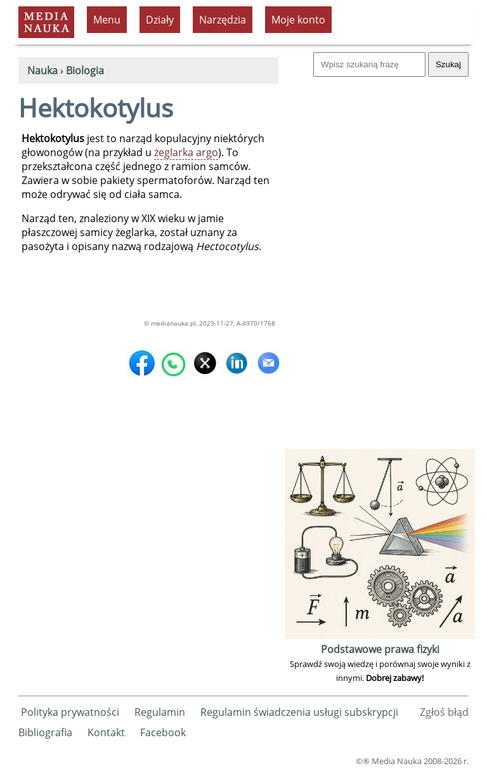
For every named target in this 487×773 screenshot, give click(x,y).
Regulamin (159, 712)
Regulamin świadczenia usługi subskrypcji (299, 712)
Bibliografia (45, 732)
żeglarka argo (186, 152)
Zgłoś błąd (444, 712)
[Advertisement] (380, 255)
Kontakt (106, 732)
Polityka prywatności (70, 712)
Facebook (163, 732)
